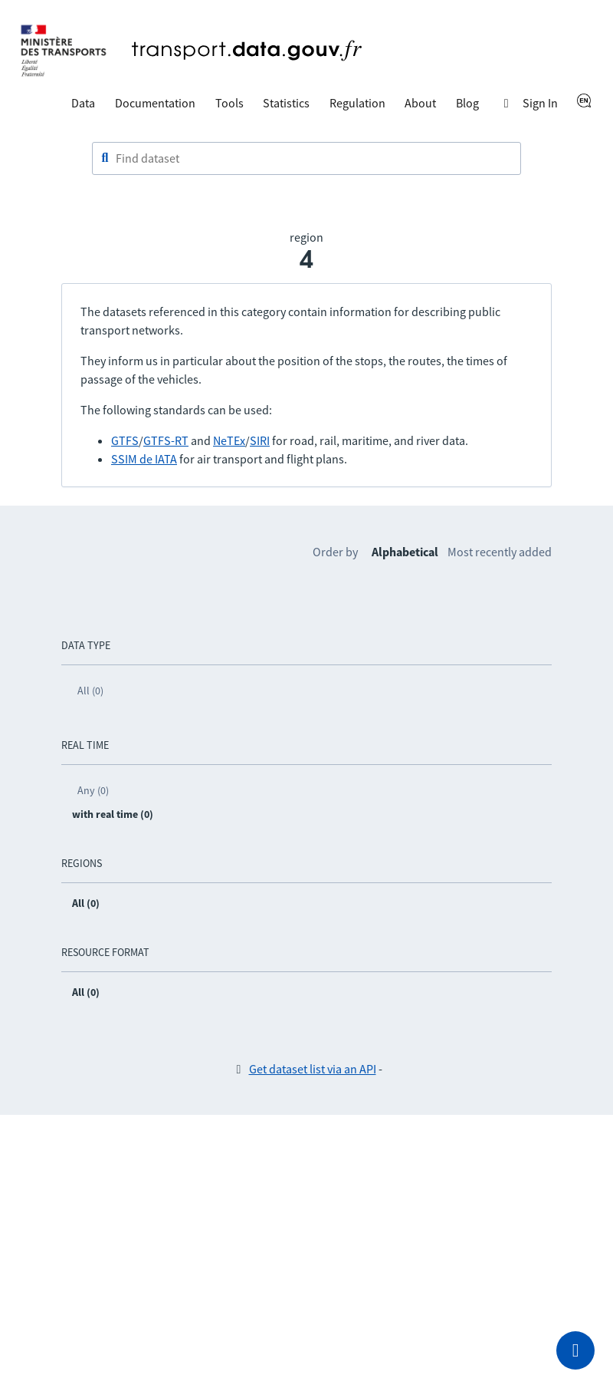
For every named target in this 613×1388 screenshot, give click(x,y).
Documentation (155, 102)
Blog (467, 102)
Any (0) (93, 790)
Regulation (357, 102)
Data (83, 102)
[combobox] (306, 159)
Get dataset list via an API (312, 1068)
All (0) (90, 690)
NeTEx (229, 440)
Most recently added (499, 551)
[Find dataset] (306, 159)
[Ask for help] (575, 1350)
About (420, 102)
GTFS (125, 440)
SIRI (260, 440)
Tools (229, 102)
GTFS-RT (165, 440)
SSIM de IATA (144, 459)
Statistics (286, 102)
